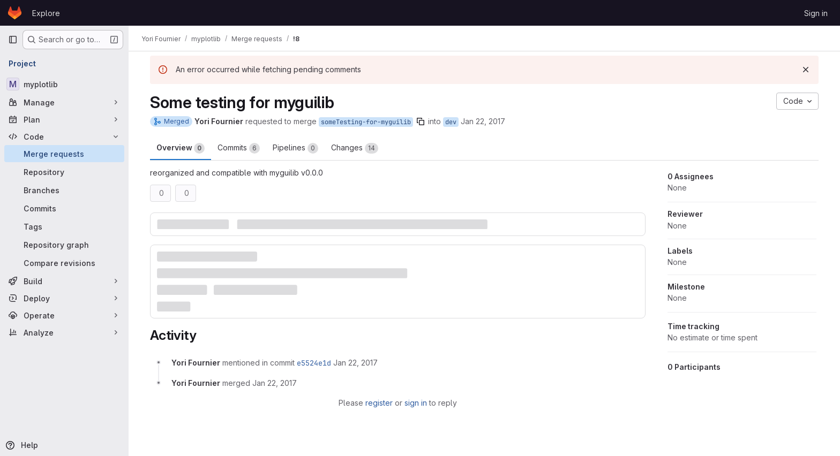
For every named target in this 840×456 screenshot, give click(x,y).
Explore (46, 13)
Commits (239, 148)
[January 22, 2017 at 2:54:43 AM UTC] (355, 362)
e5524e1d (314, 363)
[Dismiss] (805, 69)
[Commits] (64, 208)
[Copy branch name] (420, 121)
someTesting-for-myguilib (366, 122)
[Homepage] (15, 12)
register (379, 402)
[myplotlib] (64, 84)
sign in (415, 402)
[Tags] (64, 226)
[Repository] (64, 171)
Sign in (816, 13)
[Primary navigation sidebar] (12, 39)
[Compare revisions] (64, 262)
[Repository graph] (64, 244)
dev (450, 122)
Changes (354, 148)
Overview (180, 148)
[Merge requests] (64, 153)
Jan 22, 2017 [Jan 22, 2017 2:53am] (483, 121)
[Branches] (64, 190)
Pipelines (295, 148)
